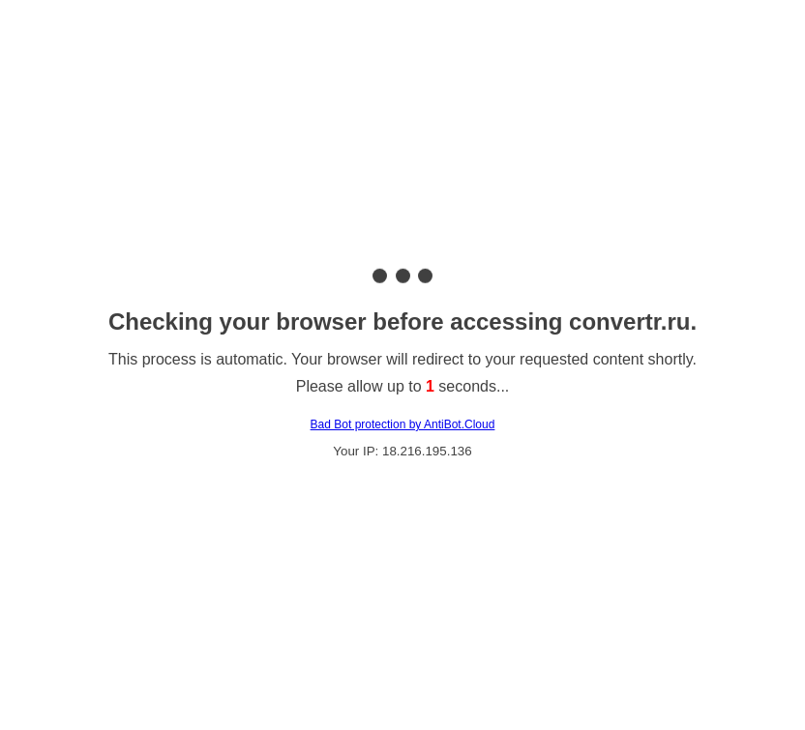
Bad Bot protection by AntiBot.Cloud (403, 424)
